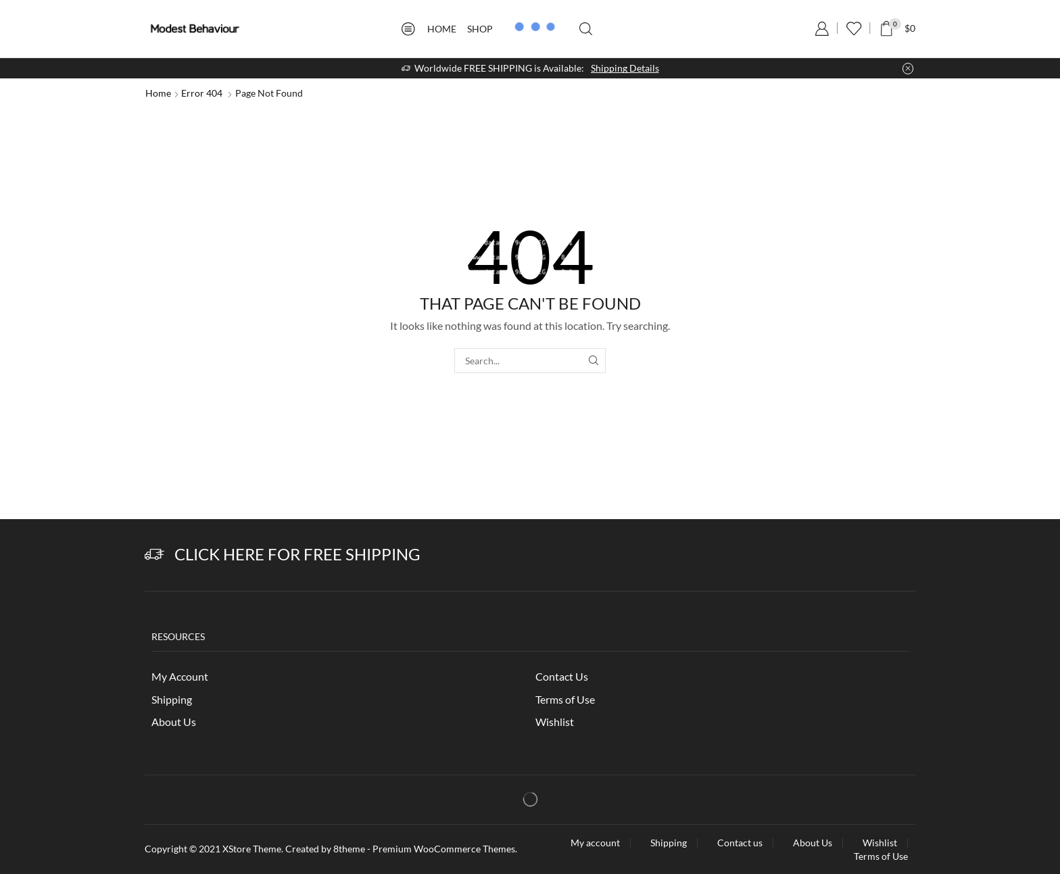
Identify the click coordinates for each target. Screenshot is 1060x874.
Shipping (171, 699)
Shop (480, 28)
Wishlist (554, 721)
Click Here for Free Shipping (297, 554)
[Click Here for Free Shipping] (154, 554)
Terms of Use (565, 699)
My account (595, 843)
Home (441, 28)
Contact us (740, 843)
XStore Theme (251, 848)
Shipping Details (625, 68)
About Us (173, 721)
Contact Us (561, 676)
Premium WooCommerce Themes (443, 848)
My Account (179, 676)
